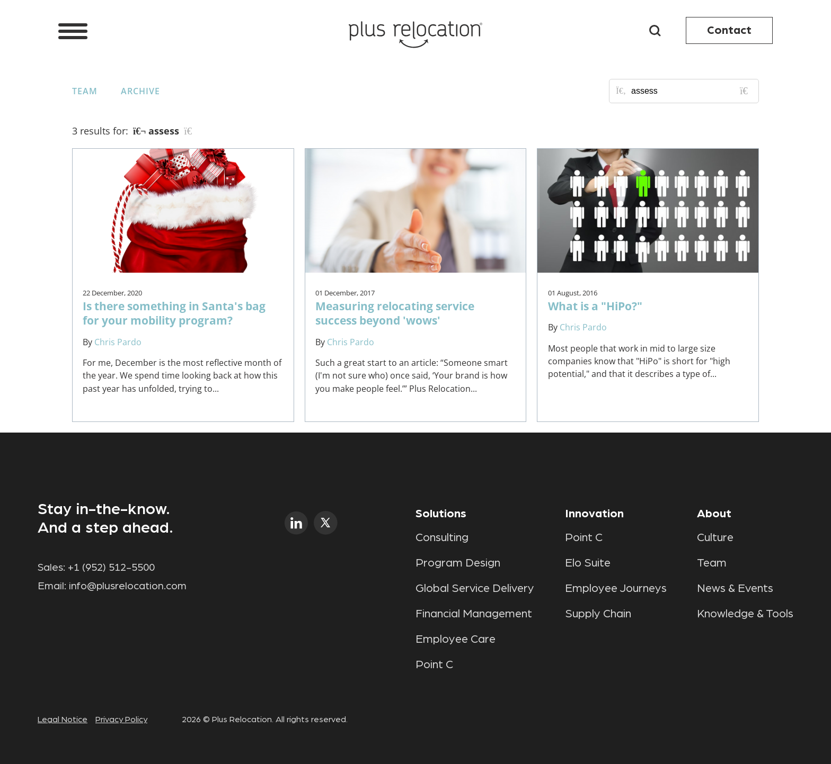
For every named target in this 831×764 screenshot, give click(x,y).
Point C (434, 664)
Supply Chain (598, 613)
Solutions (440, 513)
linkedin (296, 523)
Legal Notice (62, 719)
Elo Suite (588, 563)
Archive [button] (140, 91)
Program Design (457, 563)
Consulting (441, 537)
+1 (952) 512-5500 (111, 567)
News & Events (735, 588)
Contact (729, 30)
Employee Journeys (616, 588)
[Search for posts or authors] (691, 91)
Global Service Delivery (474, 588)
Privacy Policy (121, 719)
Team (85, 91)
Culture (715, 537)
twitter (326, 523)
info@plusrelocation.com (128, 586)
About (714, 513)
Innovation (594, 513)
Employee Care (455, 639)
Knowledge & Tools (745, 613)
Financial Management (473, 613)
